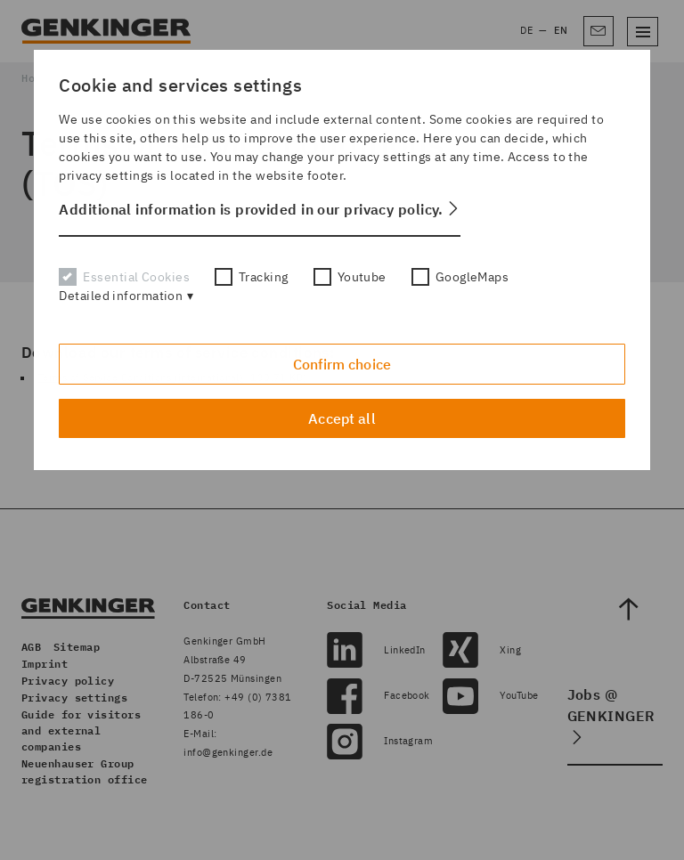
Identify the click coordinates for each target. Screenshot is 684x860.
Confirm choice (342, 364)
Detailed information (121, 296)
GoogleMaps (460, 277)
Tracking (252, 277)
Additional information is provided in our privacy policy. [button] (251, 209)
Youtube (350, 277)
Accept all (342, 418)
